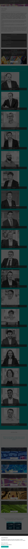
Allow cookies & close (5, 546)
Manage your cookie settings (6, 544)
